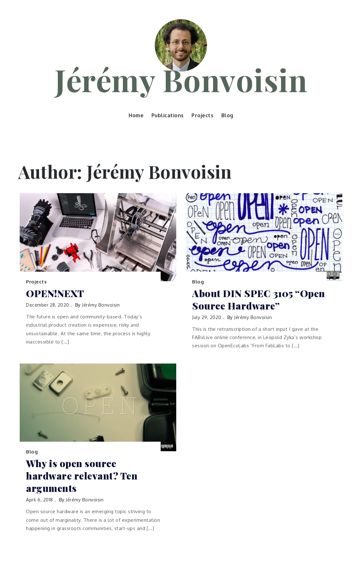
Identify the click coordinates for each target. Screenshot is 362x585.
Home (136, 115)
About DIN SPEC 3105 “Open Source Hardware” (258, 299)
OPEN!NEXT (55, 293)
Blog (227, 115)
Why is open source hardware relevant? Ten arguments (81, 475)
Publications (167, 115)
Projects (202, 115)
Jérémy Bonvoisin (181, 79)
